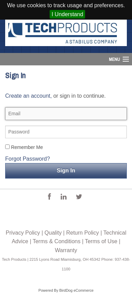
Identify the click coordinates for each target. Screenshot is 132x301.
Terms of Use (101, 241)
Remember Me (24, 147)
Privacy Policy (23, 233)
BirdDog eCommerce (76, 290)
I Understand (67, 14)
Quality (53, 233)
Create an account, (28, 96)
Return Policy (82, 233)
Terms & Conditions (57, 241)
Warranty (66, 250)
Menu (114, 59)
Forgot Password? (27, 159)
